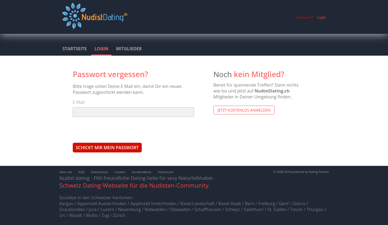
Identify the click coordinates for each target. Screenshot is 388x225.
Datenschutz (99, 172)
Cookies (120, 172)
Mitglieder (129, 49)
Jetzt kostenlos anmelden (244, 110)
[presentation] (114, 129)
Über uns (65, 172)
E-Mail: (79, 102)
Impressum (166, 172)
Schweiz (70, 185)
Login (321, 17)
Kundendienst (141, 172)
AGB (81, 172)
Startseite (75, 49)
